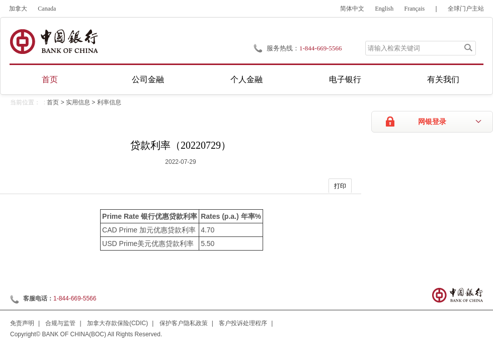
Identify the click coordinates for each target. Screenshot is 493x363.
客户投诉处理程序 (243, 323)
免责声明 (22, 323)
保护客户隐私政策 (183, 323)
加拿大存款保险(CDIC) (117, 323)
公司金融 (148, 79)
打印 (340, 186)
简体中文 (352, 8)
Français (414, 8)
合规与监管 (60, 323)
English (384, 8)
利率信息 (109, 102)
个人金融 (246, 79)
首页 (50, 79)
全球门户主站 (466, 8)
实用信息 (78, 102)
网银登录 (432, 122)
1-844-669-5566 (74, 298)
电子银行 (345, 79)
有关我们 (443, 79)
